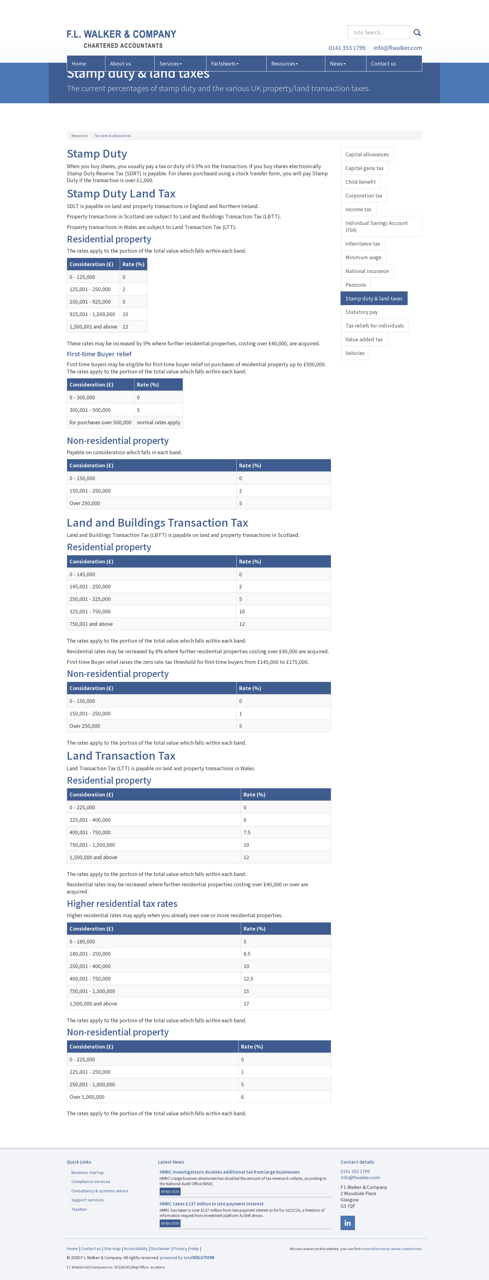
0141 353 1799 (347, 29)
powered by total (187, 1257)
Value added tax (364, 339)
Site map (112, 1248)
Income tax (358, 209)
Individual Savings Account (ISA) (377, 226)
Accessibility (136, 1248)
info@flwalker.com (398, 29)
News (338, 45)
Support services (87, 1200)
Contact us (383, 45)
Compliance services (90, 1181)
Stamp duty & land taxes (374, 298)
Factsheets (225, 45)
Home (79, 45)
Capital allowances (367, 154)
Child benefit (361, 181)
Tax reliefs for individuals (375, 325)
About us (120, 45)
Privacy (180, 1248)
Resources (284, 45)
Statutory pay (362, 311)
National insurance (367, 271)
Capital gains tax (365, 168)
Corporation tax (364, 195)
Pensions (356, 284)
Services (170, 45)
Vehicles (355, 353)
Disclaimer (160, 1248)
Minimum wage (363, 257)
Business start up (87, 1172)
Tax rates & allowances (112, 135)
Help (194, 1248)
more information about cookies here (391, 1248)
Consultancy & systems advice (99, 1191)
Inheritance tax (363, 243)
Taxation (79, 1209)
